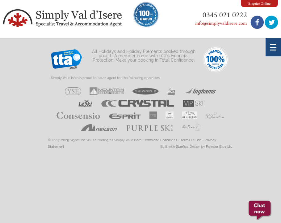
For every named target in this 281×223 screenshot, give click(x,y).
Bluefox (182, 147)
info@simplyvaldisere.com (221, 23)
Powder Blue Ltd (219, 147)
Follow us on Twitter (271, 22)
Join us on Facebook (257, 22)
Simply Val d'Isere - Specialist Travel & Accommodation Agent (63, 18)
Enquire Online (259, 3)
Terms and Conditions (160, 140)
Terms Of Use (190, 140)
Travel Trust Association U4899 (66, 60)
